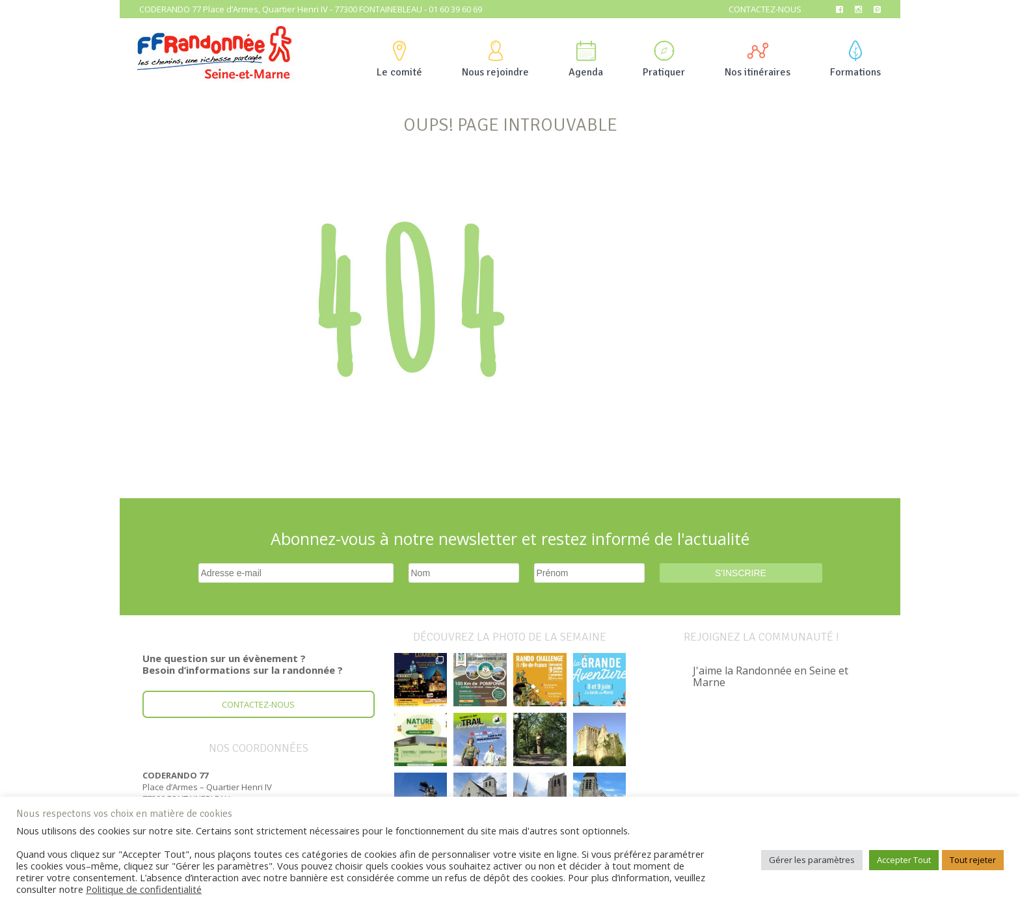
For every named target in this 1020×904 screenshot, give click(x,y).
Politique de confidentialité (144, 889)
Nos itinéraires (757, 59)
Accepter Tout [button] (904, 860)
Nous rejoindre (495, 59)
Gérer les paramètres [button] (812, 860)
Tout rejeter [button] (973, 860)
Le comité (399, 59)
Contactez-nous (765, 9)
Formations (855, 59)
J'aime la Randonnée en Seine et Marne (770, 676)
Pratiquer (664, 59)
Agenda (586, 59)
